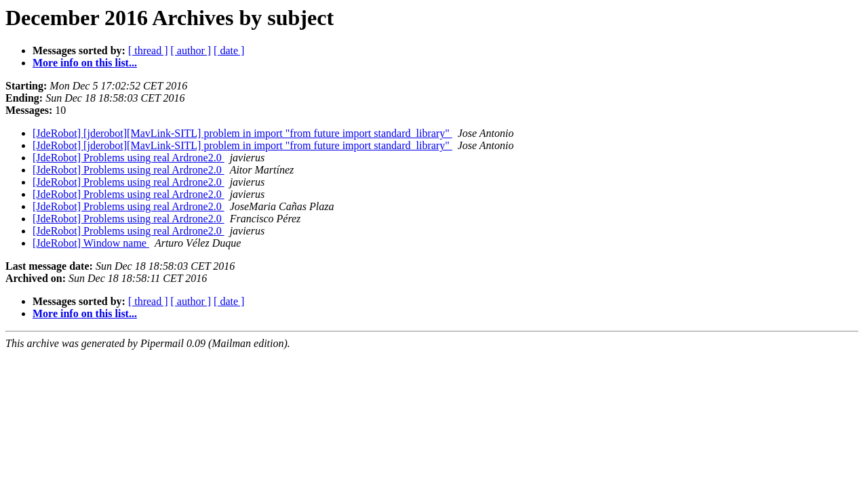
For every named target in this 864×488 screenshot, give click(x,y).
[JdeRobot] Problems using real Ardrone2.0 (128, 157)
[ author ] (191, 50)
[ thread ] (148, 50)
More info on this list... (85, 62)
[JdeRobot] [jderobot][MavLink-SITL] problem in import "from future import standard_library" (242, 133)
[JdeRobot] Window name (91, 243)
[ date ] (229, 50)
